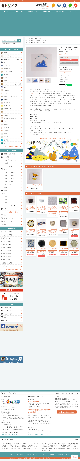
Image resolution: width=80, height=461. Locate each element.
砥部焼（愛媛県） (6, 253)
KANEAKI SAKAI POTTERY (12, 59)
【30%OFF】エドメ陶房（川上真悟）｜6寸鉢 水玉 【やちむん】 (30, 230)
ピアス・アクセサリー (10, 221)
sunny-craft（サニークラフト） (12, 84)
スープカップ (8, 166)
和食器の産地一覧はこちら (14, 269)
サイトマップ (69, 454)
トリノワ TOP (29, 38)
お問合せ (5, 317)
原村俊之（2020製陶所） (11, 118)
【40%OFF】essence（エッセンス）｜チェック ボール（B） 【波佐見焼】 (41, 209)
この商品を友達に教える (65, 79)
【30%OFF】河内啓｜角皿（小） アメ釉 (63, 250)
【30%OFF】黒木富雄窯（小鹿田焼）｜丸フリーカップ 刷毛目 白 (52, 230)
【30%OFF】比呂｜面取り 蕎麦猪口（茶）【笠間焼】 (30, 208)
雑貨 (5, 224)
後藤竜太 (6, 81)
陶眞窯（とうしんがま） (10, 96)
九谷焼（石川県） (6, 244)
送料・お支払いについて (65, 71)
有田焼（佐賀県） (6, 247)
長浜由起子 (7, 105)
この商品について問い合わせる (68, 63)
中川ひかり (7, 102)
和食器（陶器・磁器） (10, 154)
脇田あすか (38, 38)
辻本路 (5, 93)
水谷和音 (6, 137)
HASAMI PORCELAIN (10, 112)
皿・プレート (7, 169)
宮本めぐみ (7, 143)
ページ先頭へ (74, 456)
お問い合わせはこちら (66, 412)
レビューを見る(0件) (64, 75)
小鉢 (6, 196)
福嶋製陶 (6, 124)
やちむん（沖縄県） (7, 235)
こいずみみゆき (8, 71)
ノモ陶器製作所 (8, 109)
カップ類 (6, 157)
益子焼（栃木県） (6, 241)
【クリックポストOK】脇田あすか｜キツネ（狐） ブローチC (34, 186)
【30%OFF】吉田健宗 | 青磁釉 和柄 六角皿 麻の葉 (74, 250)
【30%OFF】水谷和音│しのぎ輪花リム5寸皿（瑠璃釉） (41, 250)
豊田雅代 (6, 99)
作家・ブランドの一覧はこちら (13, 146)
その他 (5, 209)
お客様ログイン (6, 307)
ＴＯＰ (6, 11)
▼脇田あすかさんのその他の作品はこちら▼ (52, 138)
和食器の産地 (46, 11)
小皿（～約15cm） (10, 175)
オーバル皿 (8, 184)
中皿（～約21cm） (10, 178)
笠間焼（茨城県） (6, 250)
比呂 (5, 121)
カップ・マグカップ (10, 160)
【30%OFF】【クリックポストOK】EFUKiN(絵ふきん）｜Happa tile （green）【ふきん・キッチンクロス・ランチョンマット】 (63, 210)
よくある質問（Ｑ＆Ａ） (65, 73)
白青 (5, 87)
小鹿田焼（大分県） (7, 263)
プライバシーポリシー (41, 454)
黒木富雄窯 (7, 68)
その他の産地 (5, 266)
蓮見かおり (7, 115)
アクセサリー (39, 40)
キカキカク (7, 65)
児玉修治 (6, 74)
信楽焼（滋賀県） (6, 256)
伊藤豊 (5, 53)
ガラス (5, 215)
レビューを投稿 (63, 77)
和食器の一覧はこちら (15, 212)
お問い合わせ (73, 11)
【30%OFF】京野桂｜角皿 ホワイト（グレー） (63, 230)
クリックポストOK (40, 42)
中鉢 (6, 199)
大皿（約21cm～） (10, 181)
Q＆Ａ (4, 320)
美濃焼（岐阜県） (6, 238)
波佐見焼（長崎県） (7, 232)
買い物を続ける (63, 81)
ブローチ (47, 40)
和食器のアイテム (33, 11)
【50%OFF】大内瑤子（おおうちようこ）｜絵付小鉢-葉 (74, 230)
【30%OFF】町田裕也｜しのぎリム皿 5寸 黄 (52, 250)
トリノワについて (9, 310)
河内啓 (5, 62)
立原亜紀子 (7, 90)
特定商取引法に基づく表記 (56, 454)
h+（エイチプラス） (9, 56)
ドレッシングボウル (10, 205)
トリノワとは (70, 1)
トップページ (10, 454)
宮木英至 (6, 140)
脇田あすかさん (34, 93)
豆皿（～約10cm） (10, 172)
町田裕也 (6, 133)
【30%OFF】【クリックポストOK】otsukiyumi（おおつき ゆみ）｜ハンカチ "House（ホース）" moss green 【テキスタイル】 (52, 210)
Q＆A (77, 1)
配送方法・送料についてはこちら (38, 434)
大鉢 (6, 202)
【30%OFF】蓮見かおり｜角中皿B (74, 207)
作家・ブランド (20, 11)
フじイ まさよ (7, 127)
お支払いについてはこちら (10, 434)
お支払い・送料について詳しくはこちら (66, 393)
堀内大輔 (6, 130)
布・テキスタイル (9, 218)
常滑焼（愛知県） (6, 260)
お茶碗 (5, 190)
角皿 (6, 187)
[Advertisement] (40, 25)
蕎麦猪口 (7, 163)
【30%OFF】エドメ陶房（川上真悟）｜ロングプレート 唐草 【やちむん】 (41, 231)
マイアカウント (20, 454)
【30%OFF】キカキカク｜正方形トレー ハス (30, 250)
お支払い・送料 (60, 11)
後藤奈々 (6, 77)
